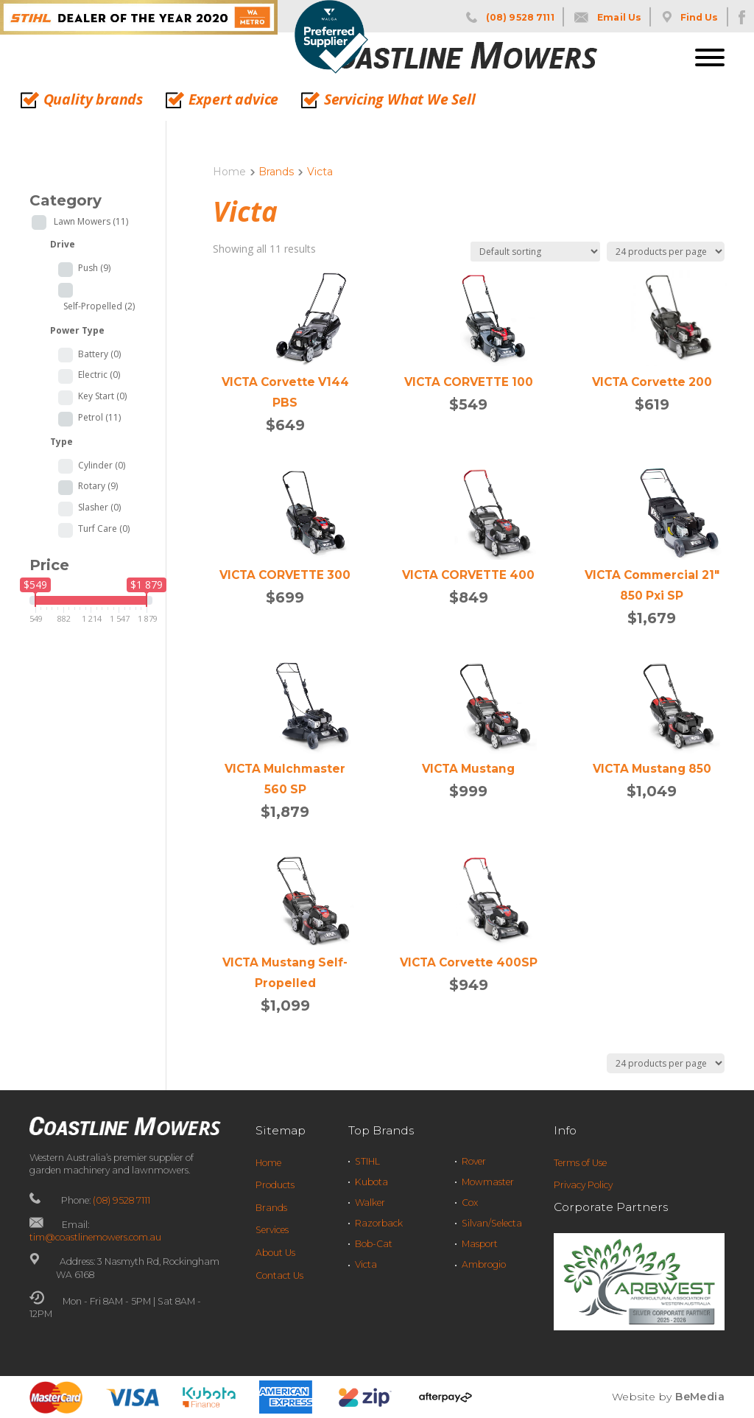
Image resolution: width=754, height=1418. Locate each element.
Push (94, 268)
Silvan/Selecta (492, 1223)
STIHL (367, 1161)
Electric (99, 375)
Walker (370, 1202)
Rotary (98, 486)
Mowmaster (488, 1181)
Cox (470, 1202)
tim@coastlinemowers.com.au (95, 1237)
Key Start (102, 396)
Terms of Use (580, 1162)
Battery (99, 354)
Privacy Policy (583, 1184)
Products (275, 1184)
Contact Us (279, 1275)
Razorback (379, 1223)
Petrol (99, 417)
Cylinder (101, 465)
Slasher (99, 507)
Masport (480, 1243)
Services (272, 1229)
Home (229, 171)
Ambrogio (484, 1264)
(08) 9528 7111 (121, 1200)
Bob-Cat (373, 1243)
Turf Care (104, 529)
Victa (366, 1264)
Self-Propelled (99, 306)
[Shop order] (535, 252)
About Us (275, 1252)
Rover (474, 1161)
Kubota (371, 1181)
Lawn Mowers (91, 221)
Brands (271, 1207)
